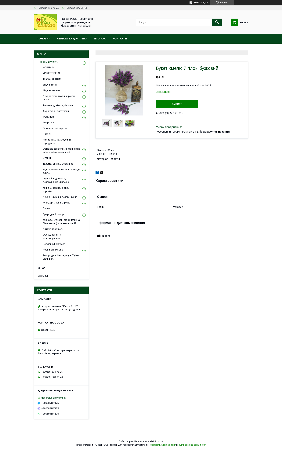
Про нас (100, 38)
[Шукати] (217, 22)
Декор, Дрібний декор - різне (60, 197)
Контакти (120, 38)
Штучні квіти (50, 84)
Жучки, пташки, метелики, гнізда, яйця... (62, 171)
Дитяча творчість (53, 229)
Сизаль (47, 134)
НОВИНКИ (49, 67)
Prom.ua (158, 441)
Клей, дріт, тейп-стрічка (56, 202)
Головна (44, 38)
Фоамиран (49, 116)
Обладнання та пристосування (52, 236)
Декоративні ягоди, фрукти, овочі (59, 98)
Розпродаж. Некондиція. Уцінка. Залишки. (61, 257)
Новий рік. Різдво (53, 249)
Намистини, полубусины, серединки (57, 141)
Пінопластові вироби (55, 128)
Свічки (46, 208)
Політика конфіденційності (191, 445)
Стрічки (47, 157)
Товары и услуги (48, 61)
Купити (177, 103)
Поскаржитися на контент (162, 445)
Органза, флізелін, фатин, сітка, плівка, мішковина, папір (61, 150)
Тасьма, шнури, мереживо (58, 163)
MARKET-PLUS (51, 73)
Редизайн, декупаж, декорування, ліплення (56, 180)
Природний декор (53, 214)
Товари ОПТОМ (52, 79)
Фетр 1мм (48, 122)
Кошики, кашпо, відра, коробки (56, 189)
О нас (41, 267)
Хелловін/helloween (54, 244)
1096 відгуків (201, 2)
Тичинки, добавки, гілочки (58, 105)
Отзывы (43, 275)
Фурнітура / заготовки (56, 111)
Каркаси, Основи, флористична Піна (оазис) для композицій (61, 221)
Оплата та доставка (72, 38)
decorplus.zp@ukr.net (53, 397)
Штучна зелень (51, 90)
